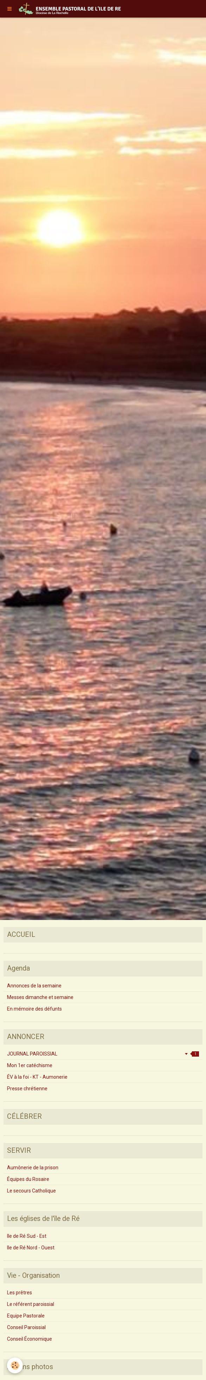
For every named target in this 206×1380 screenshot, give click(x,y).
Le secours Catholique (31, 1191)
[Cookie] (15, 1365)
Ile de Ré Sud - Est (26, 1236)
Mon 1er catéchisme (29, 1065)
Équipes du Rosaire (28, 1179)
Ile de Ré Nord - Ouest (30, 1247)
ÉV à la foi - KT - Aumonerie (37, 1077)
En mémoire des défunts (34, 1009)
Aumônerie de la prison (32, 1167)
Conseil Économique (29, 1339)
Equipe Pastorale (26, 1316)
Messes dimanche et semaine (40, 997)
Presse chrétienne (27, 1088)
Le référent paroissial (30, 1304)
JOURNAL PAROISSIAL (103, 1054)
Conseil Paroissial (26, 1327)
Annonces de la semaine (34, 985)
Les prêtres (19, 1292)
